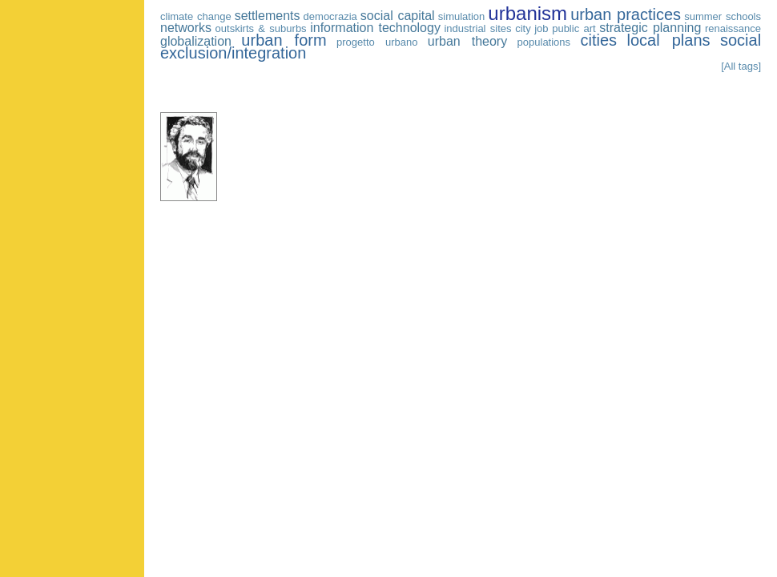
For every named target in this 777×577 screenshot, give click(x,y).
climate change (195, 16)
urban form (283, 40)
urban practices (625, 14)
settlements (267, 15)
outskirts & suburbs (261, 28)
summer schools (722, 16)
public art (573, 28)
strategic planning (650, 27)
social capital (397, 15)
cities (598, 40)
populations (544, 42)
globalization (195, 41)
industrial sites (477, 28)
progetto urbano (376, 42)
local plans (668, 40)
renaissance (733, 28)
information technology (375, 27)
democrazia (330, 16)
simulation (461, 16)
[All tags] (741, 66)
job (541, 28)
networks (185, 27)
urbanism (527, 13)
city (523, 28)
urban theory (467, 41)
